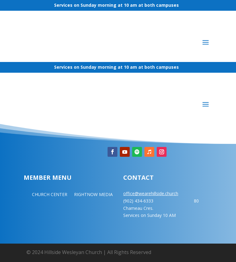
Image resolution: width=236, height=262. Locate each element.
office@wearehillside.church (150, 193)
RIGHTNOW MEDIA (93, 194)
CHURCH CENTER (49, 194)
